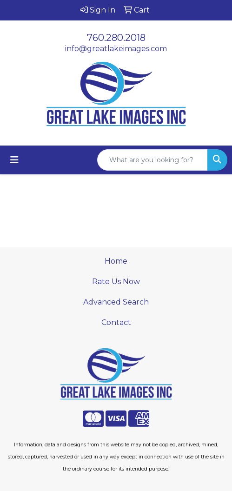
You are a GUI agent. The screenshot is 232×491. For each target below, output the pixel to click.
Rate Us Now (116, 281)
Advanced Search (116, 302)
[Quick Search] (152, 160)
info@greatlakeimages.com (116, 48)
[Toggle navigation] (14, 159)
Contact (116, 322)
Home (116, 261)
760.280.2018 (116, 37)
